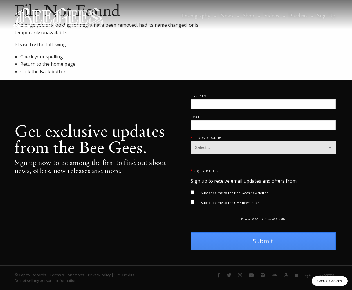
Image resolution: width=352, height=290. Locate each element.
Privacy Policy (249, 218)
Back (45, 71)
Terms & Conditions (273, 218)
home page (63, 64)
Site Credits (124, 274)
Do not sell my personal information (46, 280)
